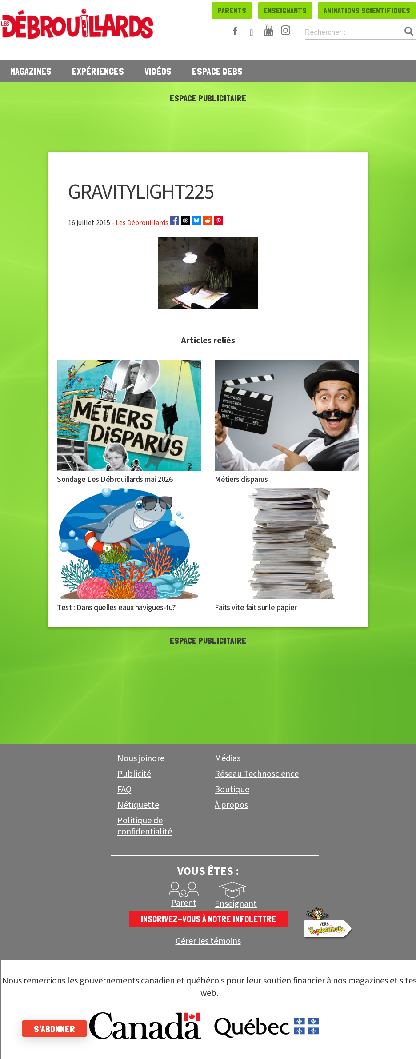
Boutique (232, 789)
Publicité (134, 774)
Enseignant (236, 904)
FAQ (124, 789)
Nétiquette (138, 805)
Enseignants (285, 10)
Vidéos (158, 71)
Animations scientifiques (367, 10)
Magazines (31, 71)
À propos (231, 805)
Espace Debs (217, 71)
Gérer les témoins (208, 941)
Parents (231, 10)
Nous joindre (140, 758)
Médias (227, 758)
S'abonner (54, 1029)
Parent (183, 903)
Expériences (98, 71)
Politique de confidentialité (144, 826)
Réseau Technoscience (257, 774)
